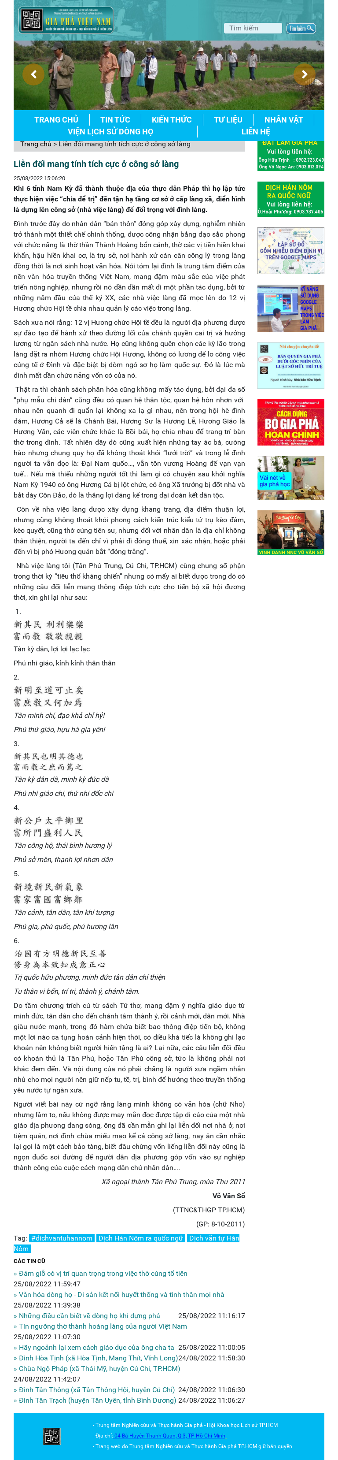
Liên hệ (256, 131)
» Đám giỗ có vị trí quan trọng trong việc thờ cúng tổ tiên (100, 1273)
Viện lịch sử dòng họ (110, 131)
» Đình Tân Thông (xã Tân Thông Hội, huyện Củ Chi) (94, 1390)
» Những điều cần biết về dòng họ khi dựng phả (87, 1315)
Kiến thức (172, 119)
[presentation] (33, 74)
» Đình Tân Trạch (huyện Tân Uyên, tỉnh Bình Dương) (95, 1400)
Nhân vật (284, 119)
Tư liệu (228, 119)
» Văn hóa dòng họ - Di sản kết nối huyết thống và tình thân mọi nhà (119, 1294)
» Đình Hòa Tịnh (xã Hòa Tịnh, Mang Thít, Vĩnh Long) (96, 1358)
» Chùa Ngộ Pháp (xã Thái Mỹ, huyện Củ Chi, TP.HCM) (97, 1368)
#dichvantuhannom (61, 1238)
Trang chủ (56, 119)
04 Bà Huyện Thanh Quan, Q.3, (151, 1436)
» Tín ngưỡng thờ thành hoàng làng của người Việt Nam (100, 1326)
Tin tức (115, 119)
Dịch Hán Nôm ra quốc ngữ (141, 1238)
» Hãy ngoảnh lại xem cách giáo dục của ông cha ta (94, 1347)
